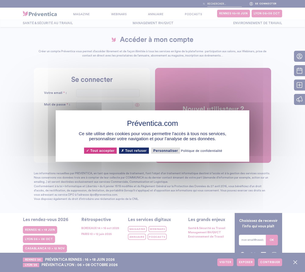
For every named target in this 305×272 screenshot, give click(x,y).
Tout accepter (100, 150)
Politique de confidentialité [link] (201, 150)
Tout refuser (134, 150)
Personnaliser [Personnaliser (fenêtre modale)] (165, 150)
